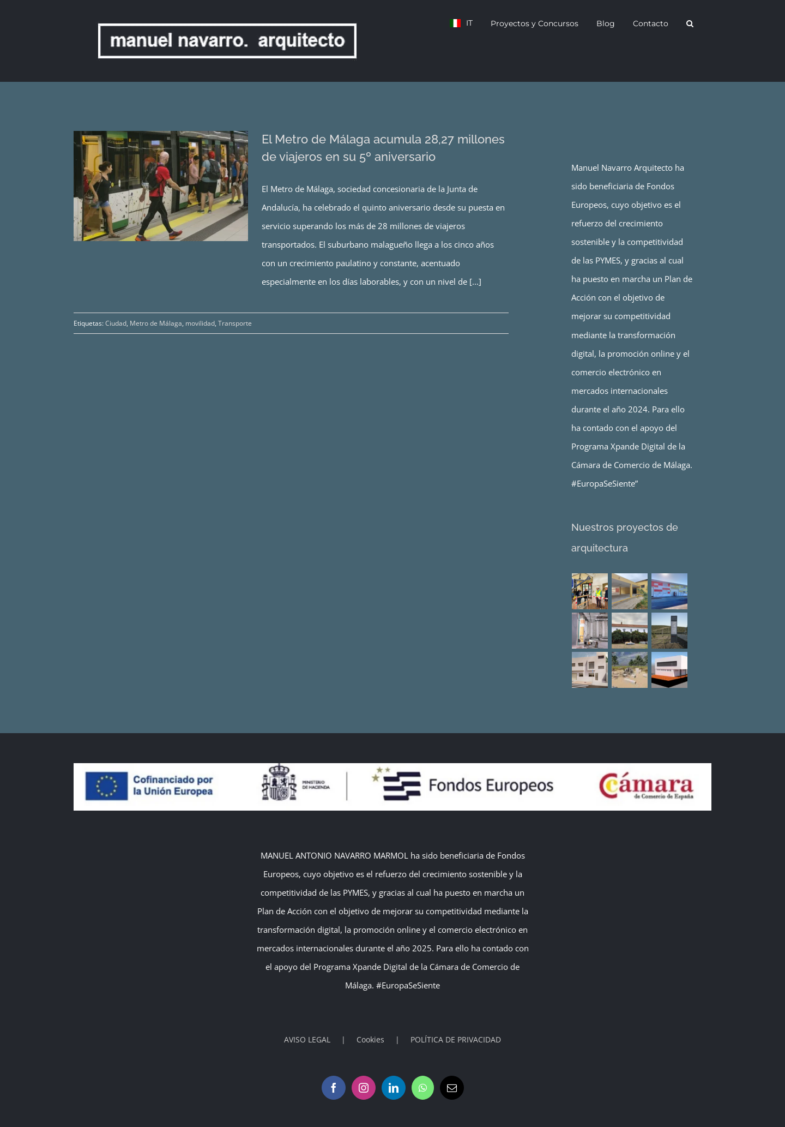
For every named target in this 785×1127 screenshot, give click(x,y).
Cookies (370, 1039)
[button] (689, 23)
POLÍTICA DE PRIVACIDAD (455, 1039)
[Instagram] (364, 1088)
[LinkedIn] (394, 1088)
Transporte (235, 323)
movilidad (200, 323)
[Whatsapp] (423, 1088)
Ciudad (115, 323)
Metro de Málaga (156, 323)
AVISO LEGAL (307, 1039)
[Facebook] (334, 1088)
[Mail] (452, 1088)
